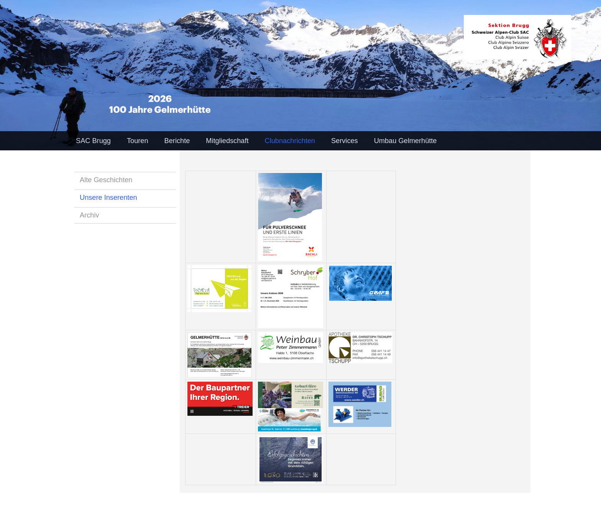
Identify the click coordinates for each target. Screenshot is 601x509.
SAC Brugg (93, 141)
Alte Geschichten (106, 180)
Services (344, 141)
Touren (137, 141)
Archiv (89, 215)
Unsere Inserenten (108, 197)
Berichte (177, 141)
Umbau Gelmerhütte (405, 141)
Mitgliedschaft (227, 141)
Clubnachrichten (290, 141)
